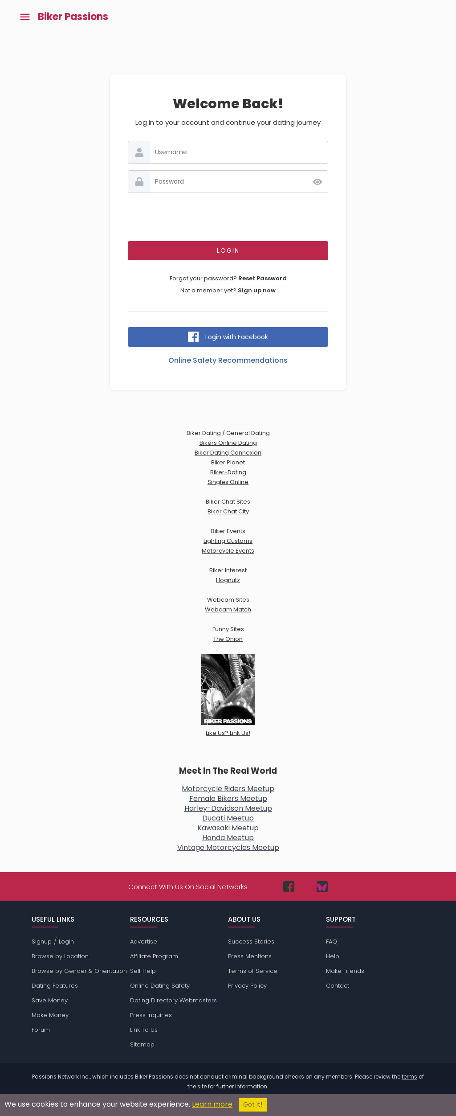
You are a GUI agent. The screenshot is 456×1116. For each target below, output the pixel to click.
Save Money (50, 1000)
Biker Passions (73, 17)
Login (66, 941)
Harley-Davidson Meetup (228, 808)
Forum (41, 1030)
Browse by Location (60, 956)
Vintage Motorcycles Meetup (228, 847)
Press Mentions (250, 956)
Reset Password (262, 278)
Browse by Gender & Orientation (79, 971)
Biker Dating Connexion (228, 452)
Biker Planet (228, 462)
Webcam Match (228, 609)
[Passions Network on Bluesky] (322, 886)
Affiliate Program (154, 956)
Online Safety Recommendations (228, 360)
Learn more (212, 1104)
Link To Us (144, 1030)
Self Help (143, 971)
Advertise (143, 941)
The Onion (228, 639)
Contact (337, 985)
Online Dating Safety (160, 985)
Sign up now (257, 290)
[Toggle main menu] (25, 17)
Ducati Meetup (228, 818)
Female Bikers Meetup (228, 798)
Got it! (252, 1104)
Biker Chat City (228, 511)
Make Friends (345, 971)
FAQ (331, 941)
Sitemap (142, 1044)
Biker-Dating (228, 472)
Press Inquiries (151, 1015)
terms (409, 1076)
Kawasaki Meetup (228, 828)
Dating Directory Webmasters (173, 1000)
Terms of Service (252, 971)
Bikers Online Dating (228, 443)
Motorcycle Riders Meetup (228, 789)
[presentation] (228, 217)
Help (332, 956)
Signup (42, 941)
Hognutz (228, 580)
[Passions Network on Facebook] (288, 886)
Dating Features (55, 985)
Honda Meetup (228, 838)
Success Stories (251, 941)
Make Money (50, 1015)
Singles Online (228, 482)
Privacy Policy (247, 985)
